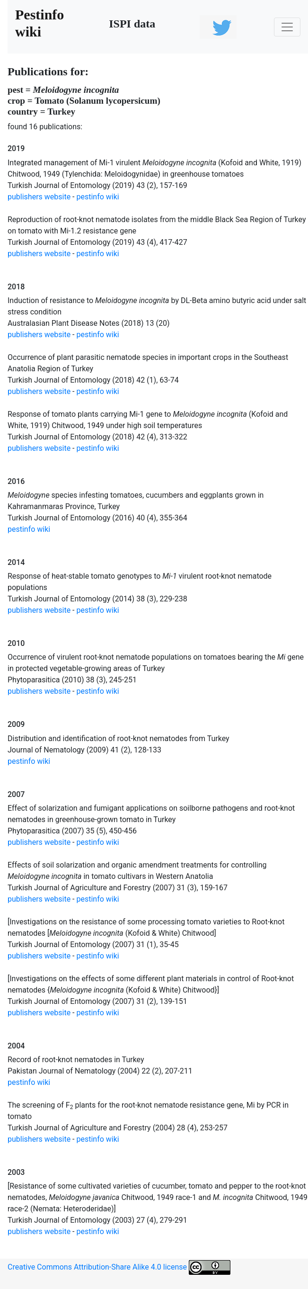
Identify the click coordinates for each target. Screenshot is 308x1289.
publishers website (39, 196)
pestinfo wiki (98, 196)
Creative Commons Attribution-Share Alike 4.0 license (119, 1267)
